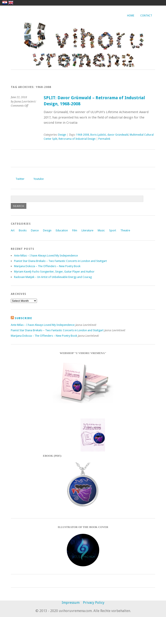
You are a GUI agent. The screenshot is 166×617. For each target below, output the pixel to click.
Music (101, 230)
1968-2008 (82, 134)
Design (62, 134)
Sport (112, 230)
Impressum (71, 603)
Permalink (104, 138)
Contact (146, 15)
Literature (87, 230)
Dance (35, 230)
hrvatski (4, 2)
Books (23, 230)
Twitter (20, 178)
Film (74, 230)
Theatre (125, 230)
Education (62, 230)
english (10, 2)
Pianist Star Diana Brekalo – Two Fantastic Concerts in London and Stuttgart (60, 261)
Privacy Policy (93, 603)
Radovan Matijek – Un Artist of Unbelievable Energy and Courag (53, 277)
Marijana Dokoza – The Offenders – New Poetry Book (47, 266)
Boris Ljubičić (98, 134)
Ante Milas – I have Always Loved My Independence (46, 255)
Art (12, 230)
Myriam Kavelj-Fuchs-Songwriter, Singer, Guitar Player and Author (54, 271)
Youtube (39, 178)
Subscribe (23, 318)
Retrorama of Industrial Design (77, 138)
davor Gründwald (117, 134)
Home (130, 15)
